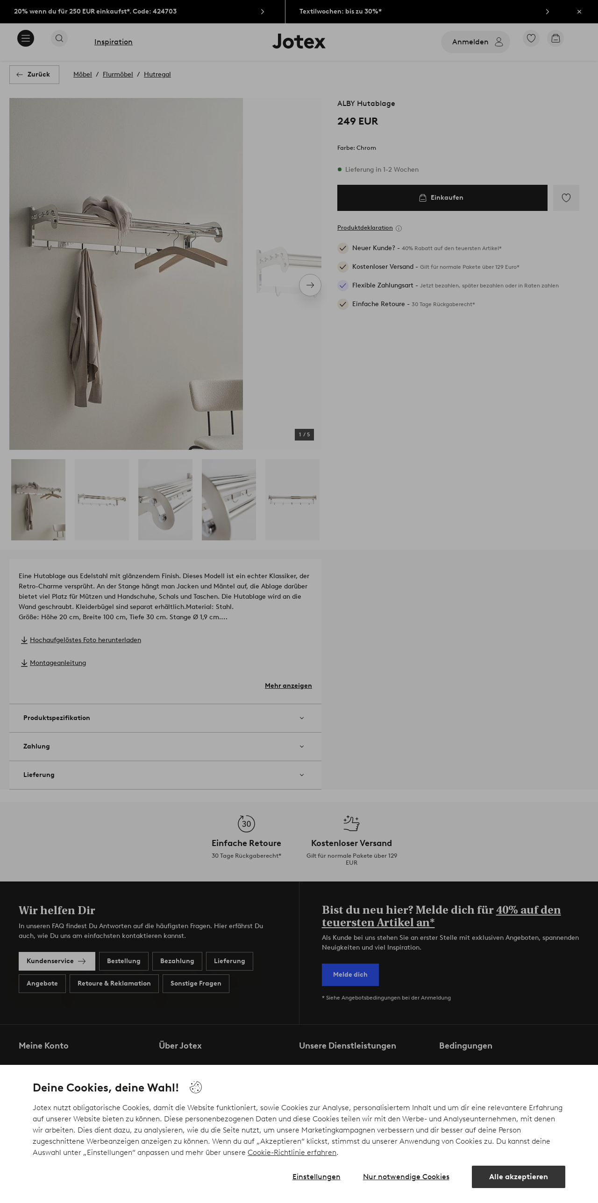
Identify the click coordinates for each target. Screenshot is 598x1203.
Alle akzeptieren (518, 1176)
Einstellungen (316, 1176)
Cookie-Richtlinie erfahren (292, 1152)
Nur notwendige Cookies (406, 1176)
